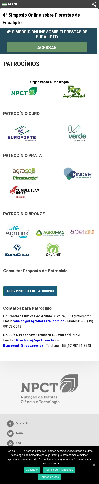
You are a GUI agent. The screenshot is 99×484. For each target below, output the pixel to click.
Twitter (16, 433)
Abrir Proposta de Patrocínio (30, 291)
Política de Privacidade (59, 469)
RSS (14, 443)
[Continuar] (94, 465)
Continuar (32, 469)
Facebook (17, 423)
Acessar (47, 47)
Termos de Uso (49, 476)
